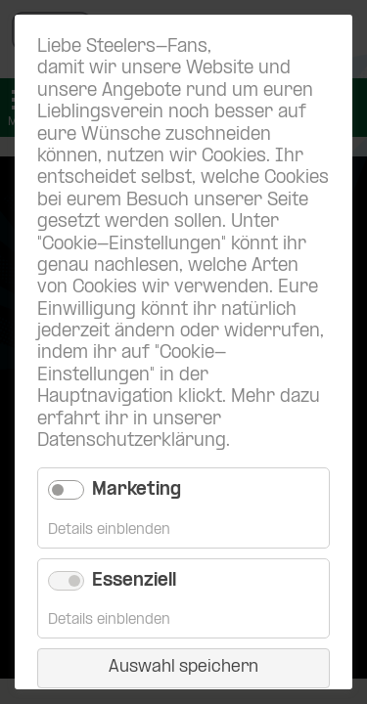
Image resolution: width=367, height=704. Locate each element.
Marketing (136, 490)
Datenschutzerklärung (131, 441)
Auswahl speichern (183, 667)
